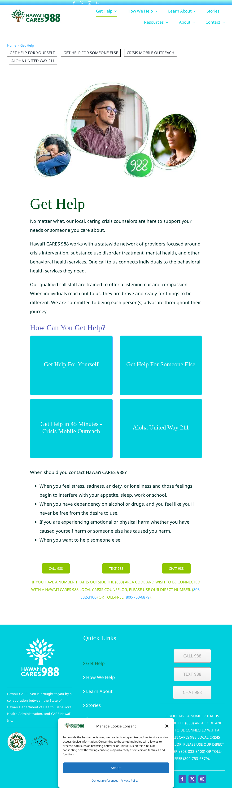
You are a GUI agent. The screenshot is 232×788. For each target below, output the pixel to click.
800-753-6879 (137, 597)
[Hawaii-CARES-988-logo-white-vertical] (39, 636)
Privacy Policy (129, 781)
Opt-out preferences (105, 781)
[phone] (97, 2)
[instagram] (89, 2)
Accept (116, 768)
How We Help (100, 677)
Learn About (99, 691)
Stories (93, 705)
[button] (167, 726)
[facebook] (73, 2)
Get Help (95, 663)
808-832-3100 (192, 751)
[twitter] (81, 2)
